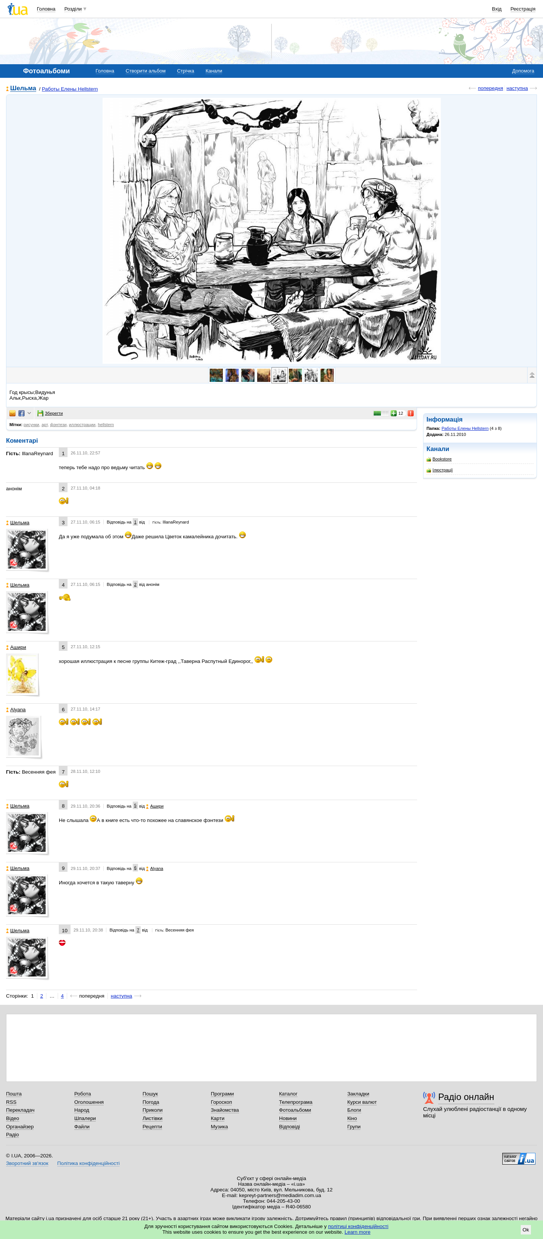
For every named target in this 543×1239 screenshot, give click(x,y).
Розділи (73, 9)
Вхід (497, 9)
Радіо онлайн (466, 1097)
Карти (217, 1118)
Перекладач (20, 1110)
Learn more (358, 1232)
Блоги (354, 1110)
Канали (214, 71)
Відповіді (289, 1126)
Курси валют (362, 1102)
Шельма (23, 88)
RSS (11, 1102)
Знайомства (225, 1110)
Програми (222, 1094)
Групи (353, 1126)
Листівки (153, 1118)
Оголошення (89, 1102)
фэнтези (58, 424)
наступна (517, 88)
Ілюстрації (439, 470)
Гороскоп (221, 1102)
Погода (151, 1102)
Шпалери (85, 1118)
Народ (81, 1110)
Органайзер (20, 1126)
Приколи (153, 1110)
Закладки (358, 1094)
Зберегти (50, 413)
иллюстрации (82, 424)
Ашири (16, 647)
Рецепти (152, 1126)
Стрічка (185, 71)
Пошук (150, 1094)
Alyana (16, 709)
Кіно (352, 1118)
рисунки (31, 424)
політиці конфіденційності (358, 1226)
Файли (82, 1126)
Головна (46, 9)
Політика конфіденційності (88, 1163)
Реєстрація (523, 9)
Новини (288, 1118)
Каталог (288, 1094)
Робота (82, 1094)
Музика (219, 1126)
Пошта (13, 1094)
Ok (526, 1230)
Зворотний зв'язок (27, 1163)
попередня (490, 88)
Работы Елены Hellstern (70, 89)
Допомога (523, 71)
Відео (12, 1118)
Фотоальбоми (295, 1110)
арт (44, 424)
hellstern (106, 424)
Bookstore (439, 459)
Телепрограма (296, 1102)
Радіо (12, 1134)
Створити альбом (146, 71)
